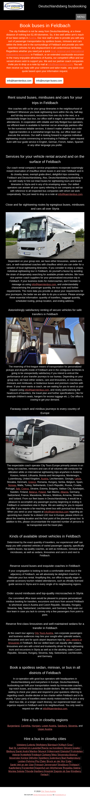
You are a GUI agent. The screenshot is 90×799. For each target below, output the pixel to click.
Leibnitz (31, 744)
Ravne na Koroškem (52, 748)
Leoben (22, 761)
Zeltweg (47, 754)
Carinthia (25, 725)
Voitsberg (21, 744)
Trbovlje (29, 771)
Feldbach (37, 754)
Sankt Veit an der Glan (22, 764)
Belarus (33, 492)
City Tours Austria (44, 633)
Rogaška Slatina (71, 768)
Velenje (16, 754)
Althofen (33, 758)
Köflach (63, 744)
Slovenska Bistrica (67, 754)
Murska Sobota (16, 771)
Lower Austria (49, 725)
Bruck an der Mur (56, 761)
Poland (42, 492)
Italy (18, 488)
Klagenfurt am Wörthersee (48, 768)
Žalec (43, 761)
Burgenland (13, 725)
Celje (68, 761)
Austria (32, 38)
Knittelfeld (26, 754)
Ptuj (37, 761)
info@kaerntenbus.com (60, 64)
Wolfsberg (41, 744)
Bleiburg (10, 751)
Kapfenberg (15, 768)
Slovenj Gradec (72, 748)
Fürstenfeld (28, 768)
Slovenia (72, 725)
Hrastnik (48, 771)
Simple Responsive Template (42, 795)
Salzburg (62, 725)
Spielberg (44, 758)
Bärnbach (53, 744)
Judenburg (55, 758)
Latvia (78, 478)
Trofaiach (74, 764)
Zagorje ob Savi (62, 771)
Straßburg (63, 764)
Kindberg (76, 771)
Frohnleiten (77, 751)
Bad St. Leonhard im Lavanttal (25, 748)
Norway (12, 485)
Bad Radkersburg (71, 758)
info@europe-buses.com (49, 80)
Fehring (31, 761)
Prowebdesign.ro (60, 795)
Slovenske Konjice (18, 758)
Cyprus (25, 488)
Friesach (39, 764)
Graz (70, 744)
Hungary (36, 725)
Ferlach (45, 774)
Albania (64, 492)
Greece (32, 482)
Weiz (54, 754)
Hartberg (38, 771)
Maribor (34, 751)
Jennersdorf (51, 764)
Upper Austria (45, 729)
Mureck (42, 751)
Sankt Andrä (22, 751)
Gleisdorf (65, 751)
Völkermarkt (53, 751)
